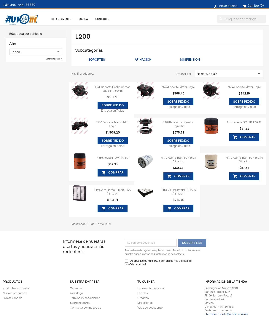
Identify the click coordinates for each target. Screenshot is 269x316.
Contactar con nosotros (85, 307)
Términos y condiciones (85, 298)
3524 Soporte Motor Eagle (244, 87)
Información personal (150, 288)
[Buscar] (241, 19)
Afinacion (143, 59)
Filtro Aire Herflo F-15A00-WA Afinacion (112, 191)
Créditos (143, 298)
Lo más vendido (12, 298)
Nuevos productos (15, 293)
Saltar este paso (53, 58)
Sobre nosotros (80, 302)
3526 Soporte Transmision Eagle (112, 124)
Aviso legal (76, 293)
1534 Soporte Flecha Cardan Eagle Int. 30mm (112, 88)
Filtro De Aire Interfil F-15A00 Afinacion (178, 191)
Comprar (244, 137)
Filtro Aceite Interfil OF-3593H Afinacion (244, 159)
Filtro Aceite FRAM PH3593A (244, 122)
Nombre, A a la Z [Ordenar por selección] (229, 74)
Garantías (76, 288)
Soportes (96, 59)
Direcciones (145, 302)
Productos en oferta (16, 288)
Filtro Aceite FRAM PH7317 (112, 157)
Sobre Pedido (112, 105)
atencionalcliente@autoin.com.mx (226, 314)
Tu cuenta (146, 282)
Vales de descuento (150, 307)
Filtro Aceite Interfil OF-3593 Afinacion (178, 159)
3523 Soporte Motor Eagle (178, 87)
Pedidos (142, 293)
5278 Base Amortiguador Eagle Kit (178, 124)
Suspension (190, 59)
